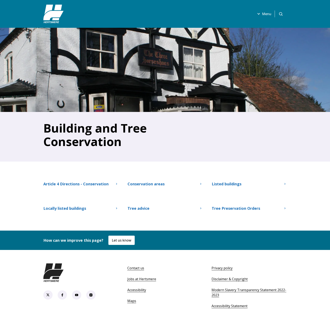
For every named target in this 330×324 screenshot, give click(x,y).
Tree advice (165, 208)
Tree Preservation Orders (249, 208)
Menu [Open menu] (263, 13)
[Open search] (281, 14)
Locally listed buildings (80, 208)
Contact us (135, 268)
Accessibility (136, 290)
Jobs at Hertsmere (141, 279)
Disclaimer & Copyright (230, 279)
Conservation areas (165, 183)
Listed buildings (249, 183)
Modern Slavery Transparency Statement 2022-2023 (249, 292)
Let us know (121, 240)
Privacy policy (222, 268)
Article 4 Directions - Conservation (80, 183)
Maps (131, 301)
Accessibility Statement (230, 306)
